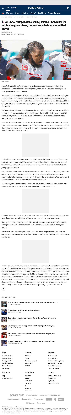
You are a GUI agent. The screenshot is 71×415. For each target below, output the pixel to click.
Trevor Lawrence (25, 86)
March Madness (7, 366)
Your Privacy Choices (55, 363)
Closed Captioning (54, 366)
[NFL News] (9, 13)
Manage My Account (54, 376)
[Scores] (17, 13)
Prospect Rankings (19, 17)
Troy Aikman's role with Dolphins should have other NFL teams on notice (33, 302)
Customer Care (7, 378)
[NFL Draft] (33, 13)
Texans (13, 89)
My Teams (51, 381)
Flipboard (28, 391)
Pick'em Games (7, 356)
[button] (63, 13)
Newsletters (52, 378)
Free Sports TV (7, 361)
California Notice (53, 368)
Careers (27, 358)
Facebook (28, 383)
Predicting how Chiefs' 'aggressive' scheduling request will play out (31, 326)
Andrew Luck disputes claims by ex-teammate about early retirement (32, 341)
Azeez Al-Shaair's (7, 86)
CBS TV (27, 366)
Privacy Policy (52, 358)
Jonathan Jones (7, 32)
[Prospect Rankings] (54, 13)
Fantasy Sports (7, 358)
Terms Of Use (52, 356)
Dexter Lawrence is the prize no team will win (23, 310)
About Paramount (31, 361)
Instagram (28, 381)
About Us (28, 356)
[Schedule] (25, 13)
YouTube (28, 376)
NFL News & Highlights (31, 17)
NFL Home (4, 17)
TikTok (27, 378)
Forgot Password (53, 383)
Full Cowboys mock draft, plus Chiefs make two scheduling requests (31, 334)
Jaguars (62, 215)
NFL (59, 86)
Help (3, 376)
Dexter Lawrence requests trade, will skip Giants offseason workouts (32, 318)
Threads (28, 388)
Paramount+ (29, 363)
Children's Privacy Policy (56, 361)
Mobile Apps (6, 368)
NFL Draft (10, 17)
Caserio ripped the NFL (47, 232)
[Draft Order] (42, 13)
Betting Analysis (7, 363)
